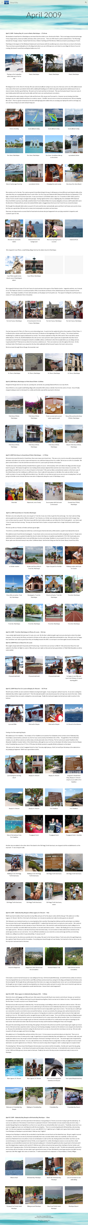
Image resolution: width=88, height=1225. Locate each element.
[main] (44, 14)
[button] (2, 2)
